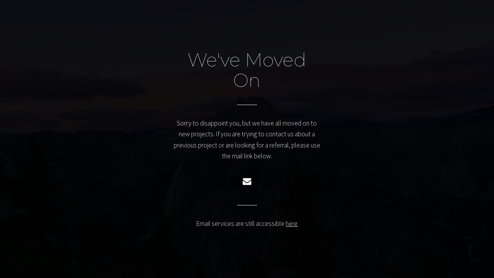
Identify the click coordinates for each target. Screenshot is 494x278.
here (292, 224)
